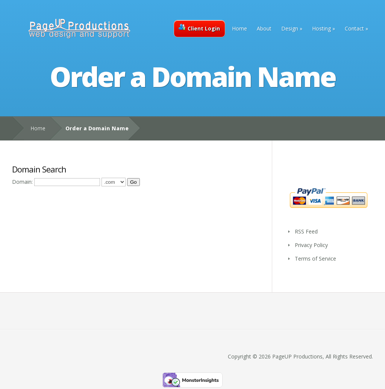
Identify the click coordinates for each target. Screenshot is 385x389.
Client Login (199, 28)
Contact (354, 28)
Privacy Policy (311, 245)
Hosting (321, 28)
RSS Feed (306, 231)
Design (289, 28)
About (264, 28)
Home (239, 28)
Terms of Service (315, 258)
